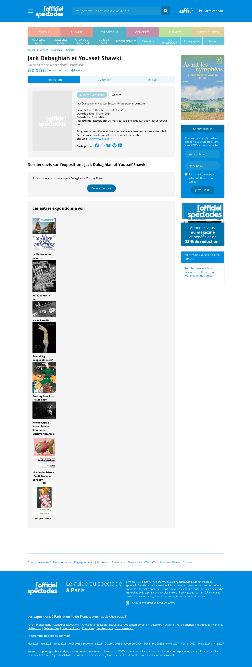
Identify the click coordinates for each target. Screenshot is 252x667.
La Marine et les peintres (41, 256)
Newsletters (135, 562)
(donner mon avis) (57, 70)
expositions (109, 32)
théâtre (77, 32)
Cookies (187, 562)
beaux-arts (148, 41)
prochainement (126, 41)
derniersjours (104, 41)
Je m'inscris (202, 190)
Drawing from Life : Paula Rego (43, 398)
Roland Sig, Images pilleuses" (42, 358)
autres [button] (213, 41)
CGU (154, 562)
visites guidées (208, 32)
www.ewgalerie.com (100, 138)
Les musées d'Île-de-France (200, 272)
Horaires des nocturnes (198, 275)
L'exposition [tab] (53, 80)
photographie (191, 41)
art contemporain (169, 41)
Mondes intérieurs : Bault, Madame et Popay (43, 476)
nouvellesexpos (38, 41)
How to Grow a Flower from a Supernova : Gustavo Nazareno (43, 428)
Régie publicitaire (84, 562)
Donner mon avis (101, 188)
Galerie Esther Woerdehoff (99, 110)
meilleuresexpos (60, 41)
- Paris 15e (56, 65)
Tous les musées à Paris (198, 268)
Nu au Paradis (40, 320)
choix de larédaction (82, 41)
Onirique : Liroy (41, 518)
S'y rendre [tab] (104, 80)
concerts (142, 32)
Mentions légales (170, 562)
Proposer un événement (110, 562)
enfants (175, 32)
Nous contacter (62, 562)
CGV (146, 562)
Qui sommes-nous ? (39, 562)
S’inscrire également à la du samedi (202, 178)
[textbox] (116, 11)
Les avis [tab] (152, 80)
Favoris (76, 70)
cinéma (44, 32)
